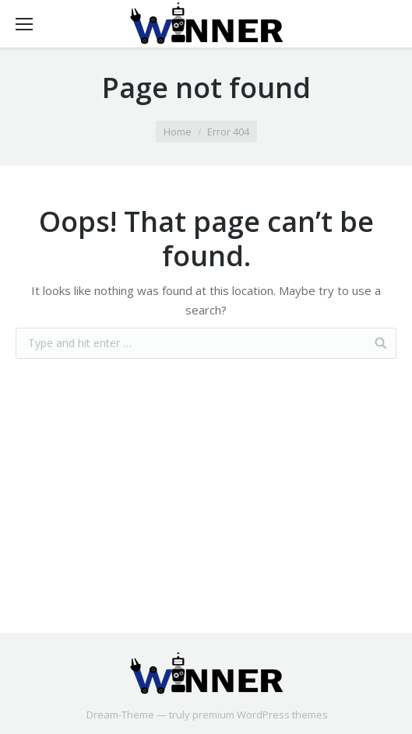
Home (178, 132)
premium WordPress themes (260, 715)
